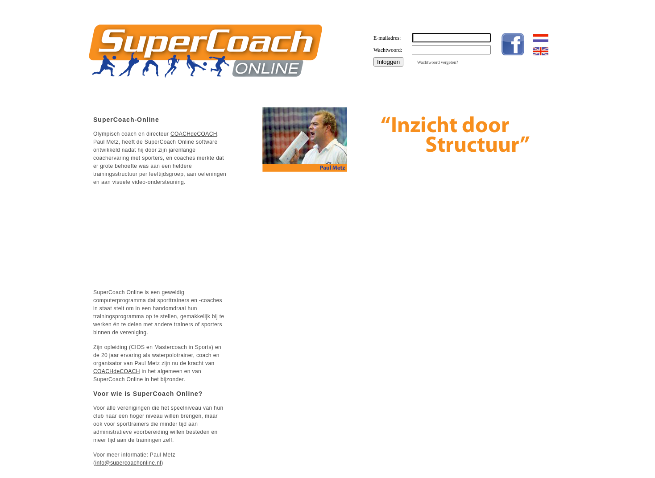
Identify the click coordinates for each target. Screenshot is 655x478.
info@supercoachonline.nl (128, 463)
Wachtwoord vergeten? (437, 62)
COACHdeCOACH (193, 134)
